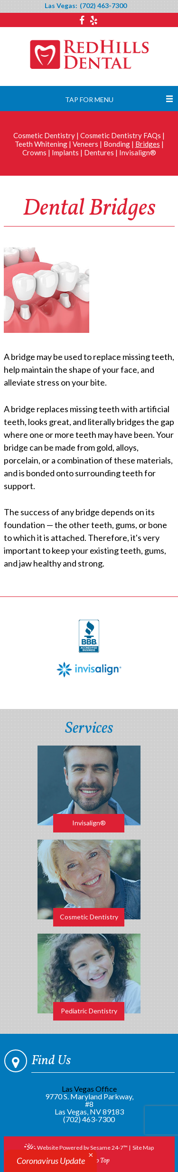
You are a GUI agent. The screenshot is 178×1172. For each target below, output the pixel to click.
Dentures (99, 152)
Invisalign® (137, 152)
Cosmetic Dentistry (44, 135)
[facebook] (82, 20)
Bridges (147, 144)
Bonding (116, 144)
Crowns (34, 152)
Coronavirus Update (51, 1160)
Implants (65, 152)
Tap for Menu (89, 99)
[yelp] (94, 20)
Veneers (85, 144)
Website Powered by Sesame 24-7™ (76, 1148)
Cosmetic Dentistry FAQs (120, 135)
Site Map (143, 1147)
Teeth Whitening (41, 144)
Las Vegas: (61, 5)
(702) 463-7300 (103, 5)
